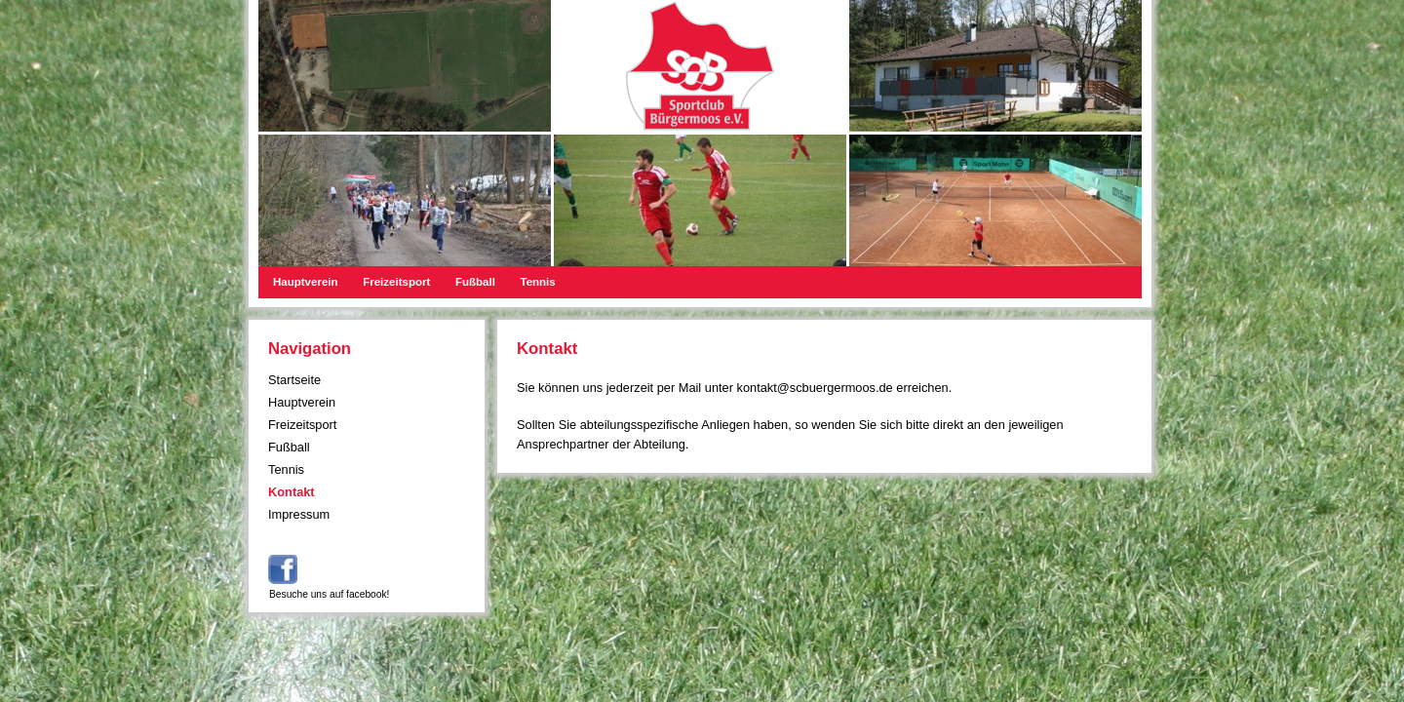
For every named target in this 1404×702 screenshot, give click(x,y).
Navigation (309, 348)
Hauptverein (305, 282)
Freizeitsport (396, 282)
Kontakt (291, 492)
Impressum (299, 514)
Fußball (475, 282)
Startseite (294, 379)
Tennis (537, 282)
